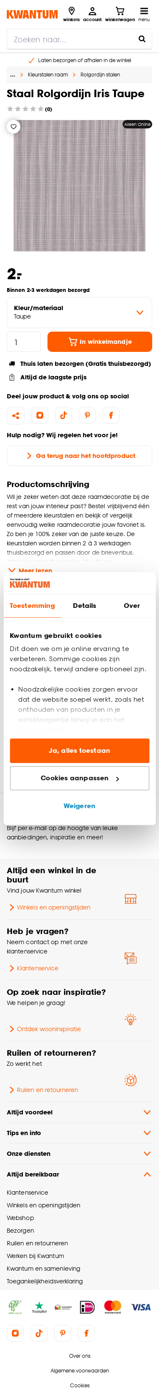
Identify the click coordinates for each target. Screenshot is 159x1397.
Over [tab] (132, 606)
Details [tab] (84, 606)
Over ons (79, 1356)
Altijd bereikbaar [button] (79, 1174)
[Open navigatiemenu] (144, 14)
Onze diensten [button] (79, 1154)
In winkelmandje (99, 342)
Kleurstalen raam (48, 74)
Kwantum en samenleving (43, 1268)
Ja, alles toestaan (79, 750)
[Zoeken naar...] (142, 39)
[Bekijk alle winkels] (71, 14)
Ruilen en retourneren (42, 1090)
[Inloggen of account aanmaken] (92, 14)
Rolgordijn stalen (100, 74)
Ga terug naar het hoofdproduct (79, 456)
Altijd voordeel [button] (79, 1112)
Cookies (79, 1385)
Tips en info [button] (79, 1133)
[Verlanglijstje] (13, 126)
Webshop (20, 1217)
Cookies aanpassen (80, 778)
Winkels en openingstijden (48, 907)
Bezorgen (20, 1230)
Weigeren (79, 806)
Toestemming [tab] (32, 606)
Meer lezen (29, 570)
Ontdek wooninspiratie (44, 1029)
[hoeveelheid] (24, 342)
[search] (79, 39)
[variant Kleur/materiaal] (79, 312)
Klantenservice (33, 968)
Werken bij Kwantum (35, 1255)
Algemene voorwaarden (79, 1370)
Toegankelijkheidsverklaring (45, 1281)
